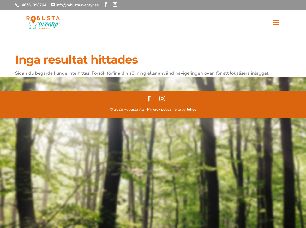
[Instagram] (115, 4)
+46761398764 (33, 5)
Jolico (191, 109)
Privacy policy (159, 109)
